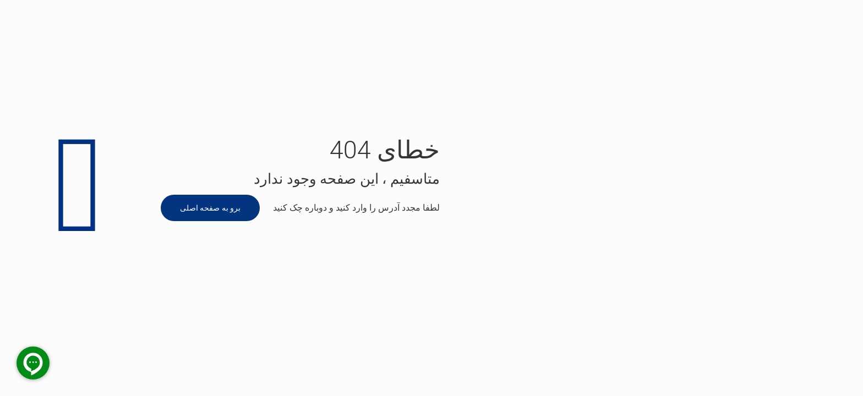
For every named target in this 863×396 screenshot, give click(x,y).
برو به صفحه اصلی (210, 208)
